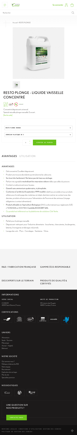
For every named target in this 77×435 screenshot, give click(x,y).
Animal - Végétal (7, 346)
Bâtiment (5, 348)
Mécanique (5, 343)
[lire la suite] (7, 115)
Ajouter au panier (44, 142)
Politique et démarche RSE (10, 364)
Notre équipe (6, 367)
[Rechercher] (38, 13)
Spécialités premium (8, 377)
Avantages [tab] (9, 156)
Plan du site (5, 375)
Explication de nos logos (9, 372)
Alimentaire (5, 338)
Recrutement (6, 369)
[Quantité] (26, 142)
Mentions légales (9, 429)
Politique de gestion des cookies (17, 431)
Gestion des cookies (52, 429)
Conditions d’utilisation (30, 429)
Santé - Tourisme (7, 340)
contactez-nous (16, 417)
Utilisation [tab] (27, 156)
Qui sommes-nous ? (8, 361)
